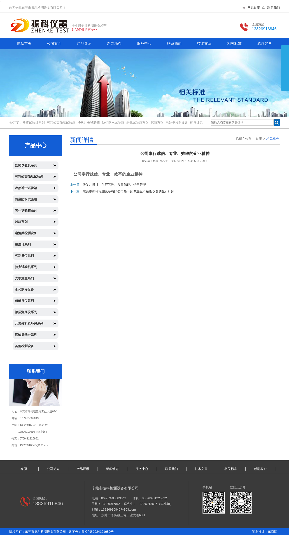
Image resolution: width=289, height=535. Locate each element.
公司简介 (54, 43)
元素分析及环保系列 (29, 323)
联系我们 (273, 7)
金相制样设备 (24, 289)
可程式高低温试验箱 (61, 122)
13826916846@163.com (34, 445)
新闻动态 (114, 43)
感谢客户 (264, 43)
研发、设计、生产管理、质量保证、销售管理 (114, 184)
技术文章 (204, 43)
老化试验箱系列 (137, 122)
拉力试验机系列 (26, 267)
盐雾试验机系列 (34, 122)
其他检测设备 (24, 346)
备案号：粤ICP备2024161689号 (91, 531)
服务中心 (144, 43)
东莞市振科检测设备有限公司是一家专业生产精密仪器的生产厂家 (128, 191)
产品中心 (36, 145)
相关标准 (234, 43)
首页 (259, 138)
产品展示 (84, 43)
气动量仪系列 (24, 255)
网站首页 (253, 7)
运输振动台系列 (26, 334)
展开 (285, 72)
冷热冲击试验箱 (89, 122)
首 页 (23, 469)
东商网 (272, 531)
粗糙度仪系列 (24, 301)
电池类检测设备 (177, 122)
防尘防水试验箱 (113, 122)
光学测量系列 (24, 278)
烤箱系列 (157, 122)
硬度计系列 (23, 244)
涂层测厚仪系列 (26, 312)
